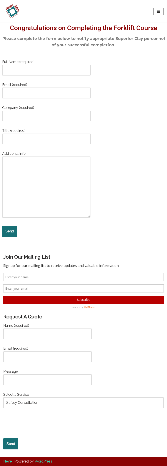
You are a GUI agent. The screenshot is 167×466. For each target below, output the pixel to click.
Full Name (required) (46, 66)
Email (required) (46, 89)
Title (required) (46, 135)
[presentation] (36, 423)
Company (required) (46, 112)
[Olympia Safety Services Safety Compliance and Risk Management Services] (11, 11)
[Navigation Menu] (159, 11)
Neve (7, 461)
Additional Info (46, 184)
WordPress (43, 461)
